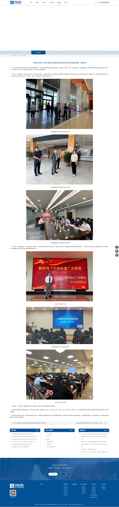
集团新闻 (38, 52)
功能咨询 (66, 487)
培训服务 (44, 2)
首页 (31, 2)
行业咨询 (66, 491)
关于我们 (59, 2)
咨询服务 (37, 2)
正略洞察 (83, 489)
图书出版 (83, 493)
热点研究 (83, 487)
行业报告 (83, 491)
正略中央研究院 (81, 52)
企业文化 (52, 52)
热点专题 (66, 493)
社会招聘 (103, 489)
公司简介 (24, 52)
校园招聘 (103, 487)
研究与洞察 (51, 2)
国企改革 (66, 489)
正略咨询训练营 (95, 52)
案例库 (65, 495)
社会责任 (66, 52)
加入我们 (66, 2)
